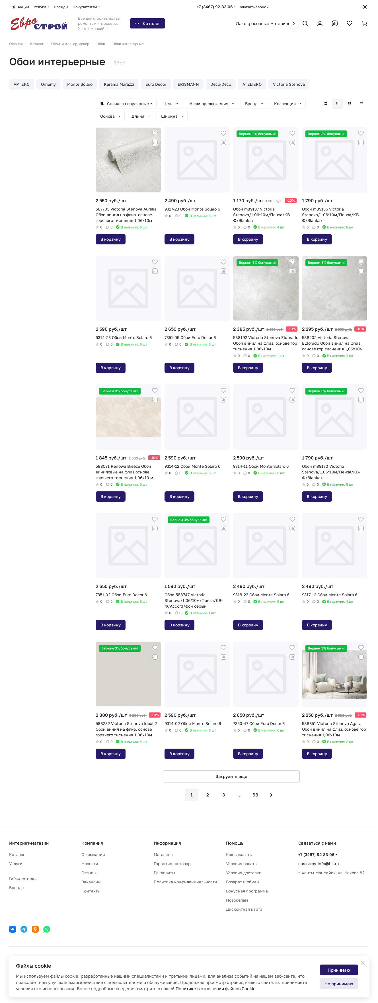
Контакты (90, 890)
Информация (167, 842)
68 (255, 795)
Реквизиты (164, 872)
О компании (93, 854)
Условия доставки (244, 872)
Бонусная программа (247, 890)
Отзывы (88, 872)
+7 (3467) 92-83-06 (215, 6)
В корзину (110, 239)
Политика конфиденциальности (185, 881)
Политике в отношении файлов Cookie (216, 988)
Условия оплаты (241, 863)
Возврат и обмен (242, 881)
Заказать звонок (253, 7)
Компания (92, 842)
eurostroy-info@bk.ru (318, 863)
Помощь (234, 842)
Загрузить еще (231, 776)
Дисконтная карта (244, 909)
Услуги (15, 863)
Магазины (163, 854)
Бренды (16, 887)
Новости (89, 863)
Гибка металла (23, 878)
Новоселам (237, 900)
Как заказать (239, 854)
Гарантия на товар (172, 863)
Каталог (17, 854)
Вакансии (91, 881)
